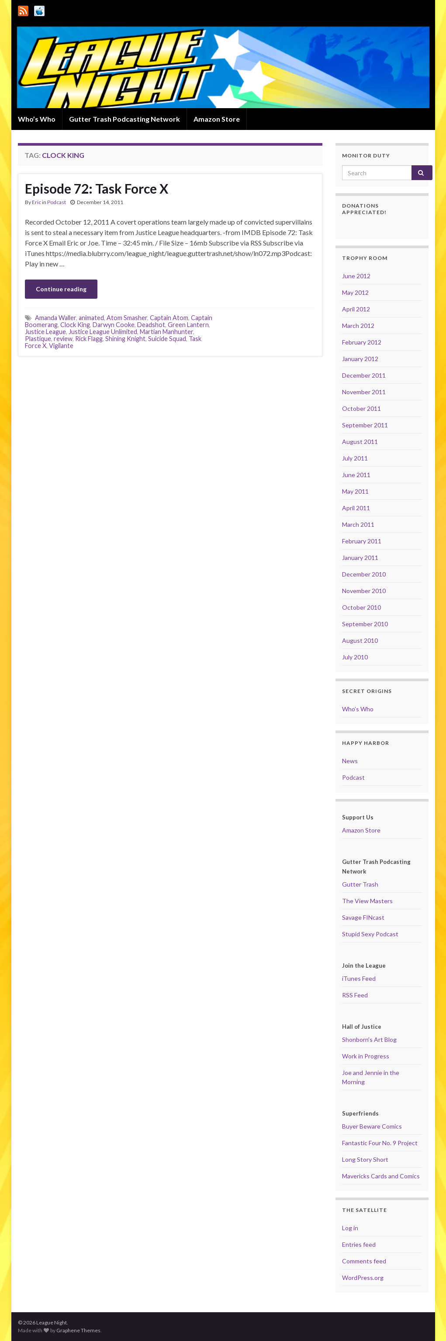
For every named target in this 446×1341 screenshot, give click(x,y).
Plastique (38, 338)
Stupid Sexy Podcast (370, 934)
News (350, 760)
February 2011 (361, 541)
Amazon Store (217, 119)
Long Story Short (365, 1159)
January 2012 (360, 358)
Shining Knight (125, 338)
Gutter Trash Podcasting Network (124, 119)
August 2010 (360, 640)
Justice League (45, 331)
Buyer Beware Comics (372, 1126)
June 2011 (356, 474)
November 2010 (364, 590)
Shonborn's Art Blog (369, 1039)
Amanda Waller (55, 317)
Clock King (75, 324)
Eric (36, 202)
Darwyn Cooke (114, 324)
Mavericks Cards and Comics (381, 1176)
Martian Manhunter (166, 331)
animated (91, 317)
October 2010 (361, 607)
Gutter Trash (360, 884)
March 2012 (358, 325)
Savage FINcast (363, 917)
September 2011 (365, 425)
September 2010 (365, 624)
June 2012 (356, 276)
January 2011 (360, 557)
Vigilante (61, 345)
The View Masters (367, 900)
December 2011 (364, 375)
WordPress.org (363, 1277)
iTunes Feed (359, 978)
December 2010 (364, 574)
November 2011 (364, 392)
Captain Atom (169, 317)
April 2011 (356, 508)
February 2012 (361, 342)
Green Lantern (188, 324)
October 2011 (361, 408)
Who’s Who (36, 119)
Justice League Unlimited (103, 331)
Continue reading (61, 289)
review (63, 338)
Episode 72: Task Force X (96, 188)
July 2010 (355, 657)
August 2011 (360, 441)
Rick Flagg (89, 338)
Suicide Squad (167, 338)
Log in (350, 1228)
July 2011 (355, 458)
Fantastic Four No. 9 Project (380, 1143)
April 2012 (356, 309)
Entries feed (359, 1244)
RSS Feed (355, 995)
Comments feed (364, 1261)
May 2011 (355, 491)
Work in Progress (365, 1056)
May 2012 (355, 292)
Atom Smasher (127, 317)
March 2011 (358, 524)
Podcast (56, 202)
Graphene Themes (78, 1330)
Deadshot (151, 324)
